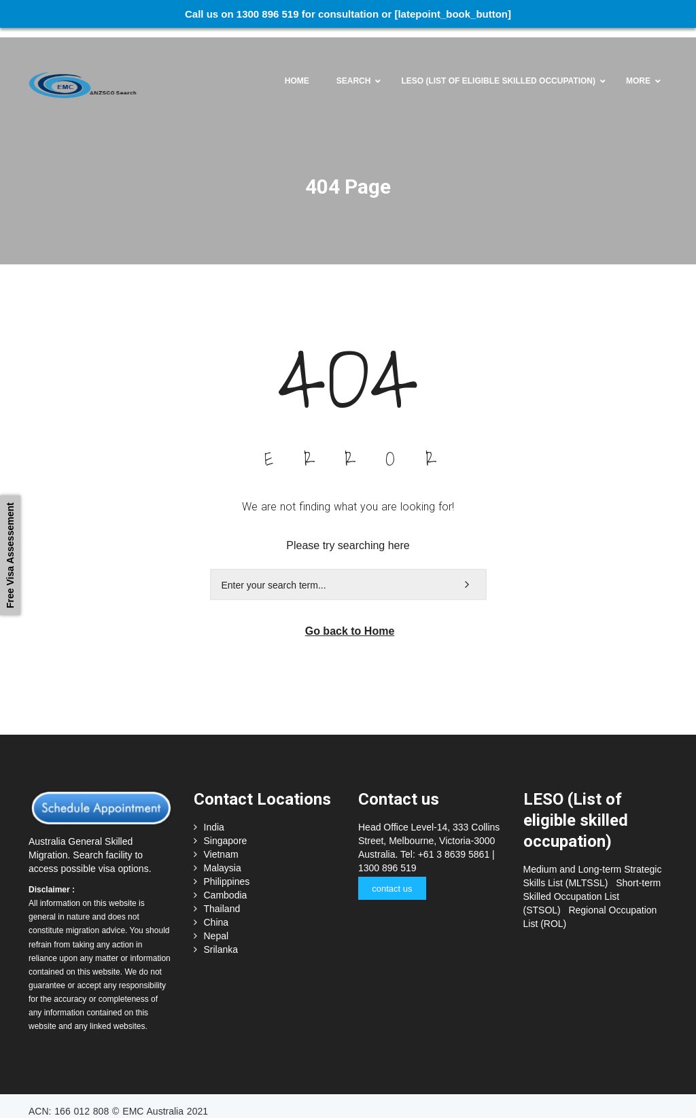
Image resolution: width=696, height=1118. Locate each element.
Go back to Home (350, 621)
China (216, 912)
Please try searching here (347, 536)
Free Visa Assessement (10, 555)
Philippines (227, 872)
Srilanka (221, 939)
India (214, 817)
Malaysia (222, 858)
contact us (392, 879)
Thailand (222, 899)
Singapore (225, 831)
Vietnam (221, 844)
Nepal (216, 926)
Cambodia (225, 885)
